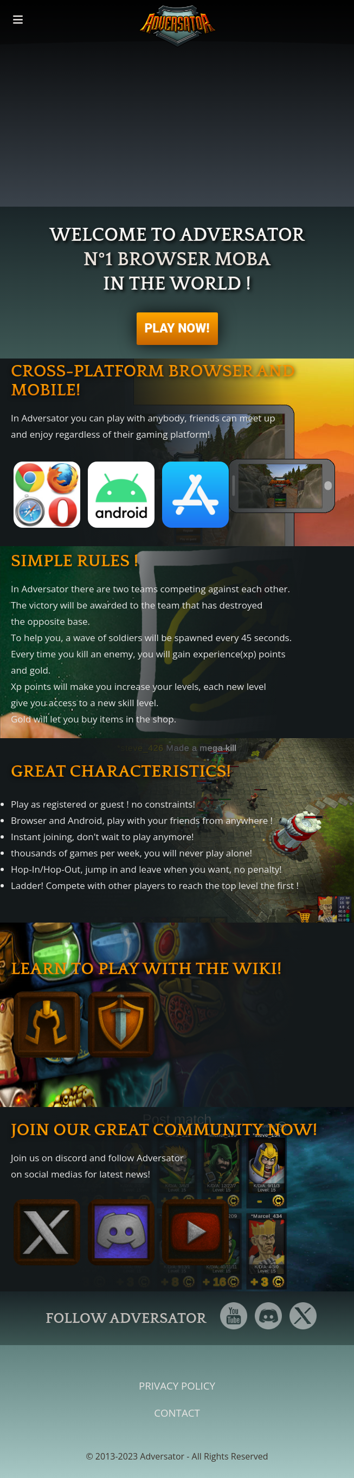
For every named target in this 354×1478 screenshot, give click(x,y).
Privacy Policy (177, 1385)
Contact (177, 1412)
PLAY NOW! (176, 328)
